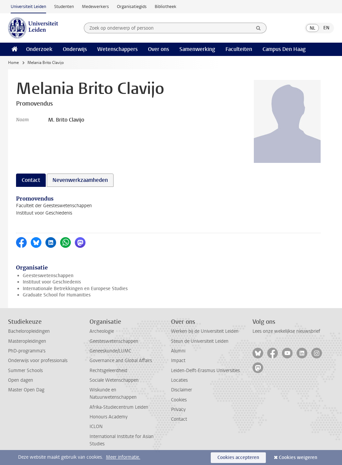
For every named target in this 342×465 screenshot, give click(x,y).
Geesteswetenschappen (48, 275)
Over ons (158, 49)
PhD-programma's (26, 351)
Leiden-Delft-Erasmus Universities (205, 370)
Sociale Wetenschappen (114, 380)
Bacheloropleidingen (29, 331)
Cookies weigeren (298, 457)
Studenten (64, 6)
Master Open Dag (26, 390)
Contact (179, 419)
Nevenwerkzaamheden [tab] (80, 180)
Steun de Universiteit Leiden (199, 341)
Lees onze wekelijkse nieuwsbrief (286, 331)
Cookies (179, 400)
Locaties (179, 380)
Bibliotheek (165, 6)
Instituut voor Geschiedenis (52, 282)
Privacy (178, 409)
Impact (178, 360)
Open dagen (20, 380)
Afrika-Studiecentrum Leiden (119, 407)
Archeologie (102, 331)
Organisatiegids (132, 6)
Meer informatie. (123, 457)
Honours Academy (109, 417)
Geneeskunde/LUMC (110, 351)
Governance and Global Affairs (121, 360)
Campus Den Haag (284, 49)
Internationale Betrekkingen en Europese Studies (75, 288)
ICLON (96, 426)
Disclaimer (181, 390)
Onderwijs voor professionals (37, 360)
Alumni (178, 351)
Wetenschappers (117, 49)
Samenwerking (197, 49)
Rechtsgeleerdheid (108, 370)
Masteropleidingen (27, 341)
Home (13, 62)
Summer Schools (25, 370)
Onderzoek (39, 49)
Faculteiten (238, 49)
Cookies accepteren (238, 457)
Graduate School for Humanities (57, 295)
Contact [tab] (31, 180)
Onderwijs (75, 49)
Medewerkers (95, 6)
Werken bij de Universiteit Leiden (204, 331)
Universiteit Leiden (28, 6)
